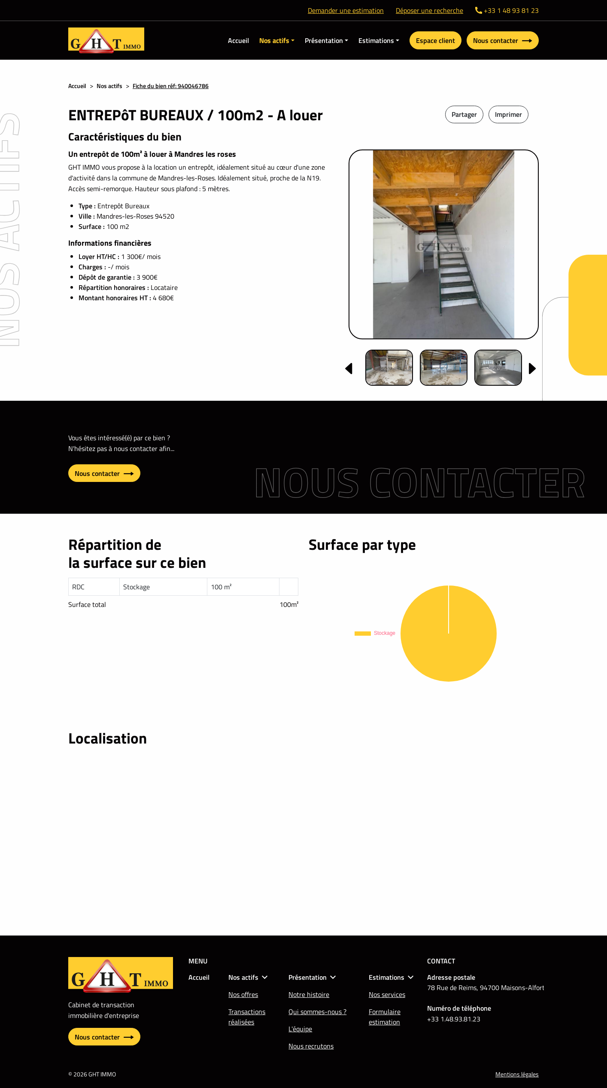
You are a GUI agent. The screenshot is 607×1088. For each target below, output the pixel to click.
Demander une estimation (346, 10)
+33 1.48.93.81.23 (453, 1019)
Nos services (387, 994)
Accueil (238, 40)
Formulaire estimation (385, 1016)
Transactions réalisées (246, 1016)
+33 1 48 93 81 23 (507, 10)
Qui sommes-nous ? (317, 1011)
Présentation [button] (324, 40)
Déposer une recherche (429, 10)
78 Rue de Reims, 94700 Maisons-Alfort (486, 987)
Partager (464, 114)
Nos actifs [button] (274, 40)
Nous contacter (502, 40)
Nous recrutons (311, 1046)
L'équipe (300, 1029)
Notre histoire (308, 994)
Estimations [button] (376, 40)
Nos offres (243, 994)
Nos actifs (109, 85)
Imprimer (508, 114)
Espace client (435, 40)
